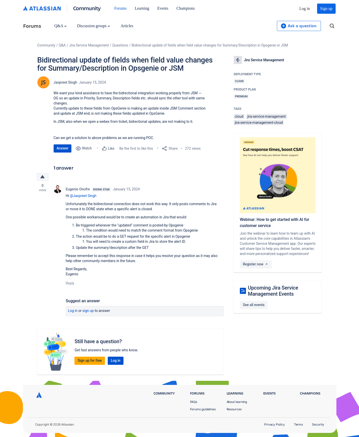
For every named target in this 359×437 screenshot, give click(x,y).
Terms (298, 424)
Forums (120, 8)
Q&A (60, 26)
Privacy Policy (274, 424)
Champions (185, 8)
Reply (70, 283)
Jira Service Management (89, 45)
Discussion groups (93, 26)
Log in (304, 8)
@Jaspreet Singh (83, 196)
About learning (237, 402)
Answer (63, 148)
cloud (239, 116)
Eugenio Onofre (78, 189)
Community (87, 8)
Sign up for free (89, 360)
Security (318, 424)
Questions (120, 45)
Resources (234, 409)
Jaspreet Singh (65, 82)
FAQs (193, 402)
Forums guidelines (203, 409)
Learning (142, 8)
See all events (253, 305)
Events (162, 8)
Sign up (326, 8)
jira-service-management (266, 116)
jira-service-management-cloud (259, 122)
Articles (126, 26)
